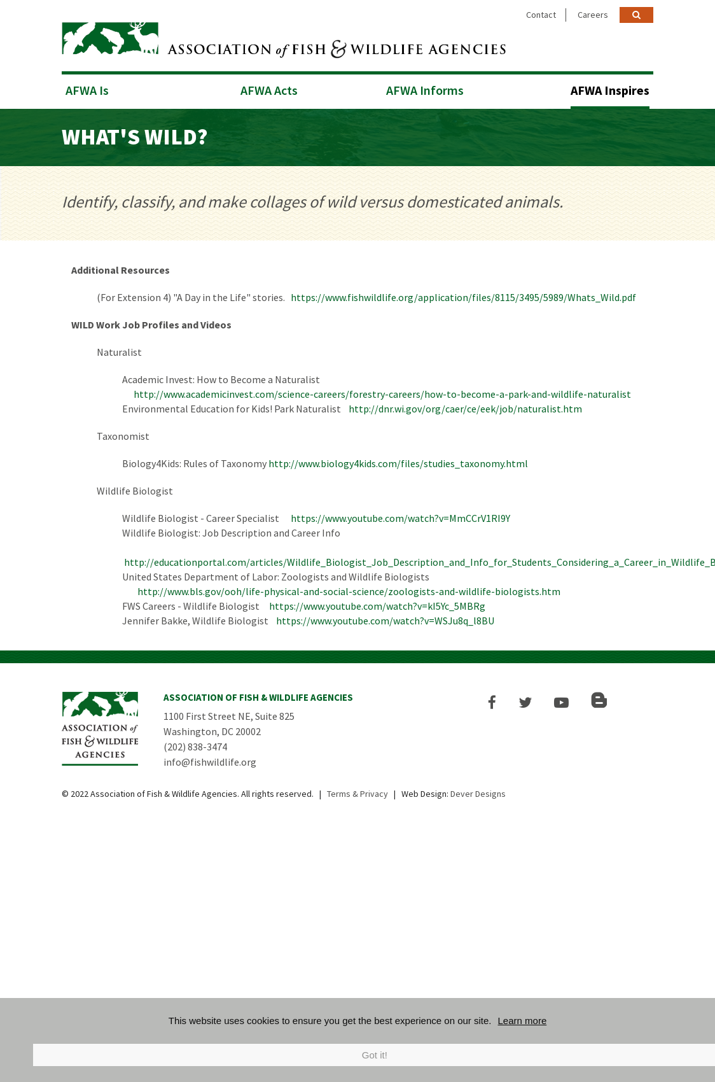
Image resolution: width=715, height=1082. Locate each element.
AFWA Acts (269, 90)
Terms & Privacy (357, 793)
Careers (593, 14)
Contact (541, 14)
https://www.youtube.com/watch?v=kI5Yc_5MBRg (377, 606)
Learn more (522, 1020)
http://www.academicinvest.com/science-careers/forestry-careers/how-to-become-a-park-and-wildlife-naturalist (381, 394)
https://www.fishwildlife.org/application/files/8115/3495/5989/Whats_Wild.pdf (463, 297)
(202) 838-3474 (195, 746)
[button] (492, 702)
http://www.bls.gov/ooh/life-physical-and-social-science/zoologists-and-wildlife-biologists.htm (348, 591)
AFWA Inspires (610, 90)
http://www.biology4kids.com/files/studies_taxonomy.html (398, 463)
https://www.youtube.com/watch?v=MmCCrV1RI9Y (400, 518)
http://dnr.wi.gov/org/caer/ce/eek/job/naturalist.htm (465, 408)
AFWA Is (87, 90)
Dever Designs (478, 793)
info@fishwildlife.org (209, 761)
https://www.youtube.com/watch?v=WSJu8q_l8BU (385, 620)
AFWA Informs (425, 90)
